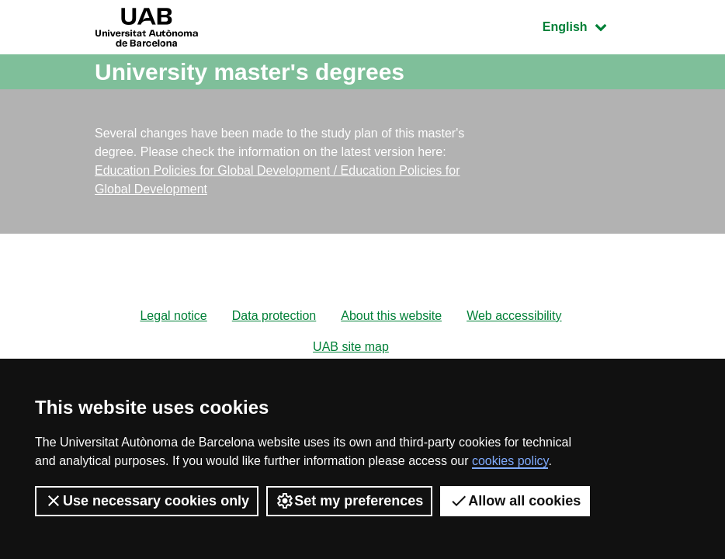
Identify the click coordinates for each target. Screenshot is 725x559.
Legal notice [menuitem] (173, 315)
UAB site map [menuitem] (351, 346)
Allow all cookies (515, 500)
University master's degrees (249, 72)
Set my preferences (349, 500)
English (586, 25)
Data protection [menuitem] (274, 315)
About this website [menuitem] (391, 315)
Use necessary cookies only (146, 500)
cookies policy (510, 460)
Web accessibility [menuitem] (514, 315)
